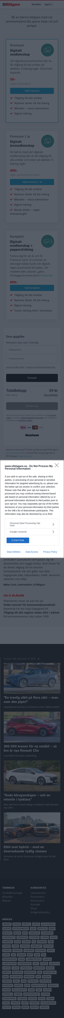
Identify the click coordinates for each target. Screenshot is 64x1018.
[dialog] (32, 509)
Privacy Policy (50, 552)
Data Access (32, 552)
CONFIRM (17, 540)
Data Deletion (14, 552)
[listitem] (32, 524)
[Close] (58, 466)
